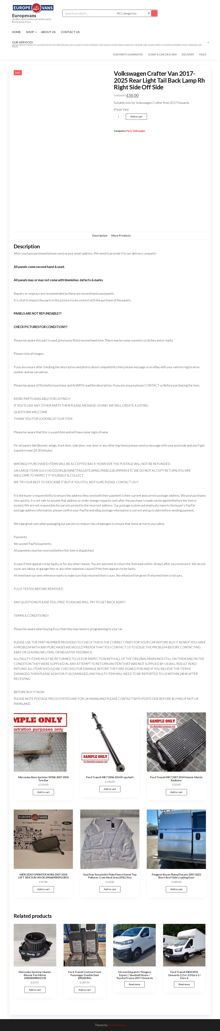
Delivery (188, 54)
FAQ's (202, 54)
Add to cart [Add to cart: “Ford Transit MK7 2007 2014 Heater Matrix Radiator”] (176, 792)
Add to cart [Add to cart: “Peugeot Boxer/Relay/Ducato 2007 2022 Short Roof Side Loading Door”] (176, 889)
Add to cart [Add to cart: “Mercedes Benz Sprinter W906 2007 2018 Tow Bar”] (43, 792)
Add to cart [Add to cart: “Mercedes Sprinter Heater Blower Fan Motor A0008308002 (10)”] (35, 989)
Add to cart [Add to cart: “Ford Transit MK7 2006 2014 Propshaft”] (110, 789)
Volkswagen (139, 131)
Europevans (24, 15)
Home (16, 32)
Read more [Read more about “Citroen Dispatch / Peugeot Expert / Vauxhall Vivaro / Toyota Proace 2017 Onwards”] (134, 984)
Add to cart (136, 116)
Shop (30, 32)
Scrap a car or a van (162, 54)
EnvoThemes (116, 1025)
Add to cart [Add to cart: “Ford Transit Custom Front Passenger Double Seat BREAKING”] (85, 989)
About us (48, 32)
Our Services (109, 44)
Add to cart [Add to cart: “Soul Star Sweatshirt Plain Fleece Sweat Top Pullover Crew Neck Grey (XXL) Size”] (110, 889)
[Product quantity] (119, 116)
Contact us (70, 32)
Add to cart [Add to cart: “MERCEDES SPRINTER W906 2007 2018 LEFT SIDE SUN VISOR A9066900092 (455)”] (43, 889)
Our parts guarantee (128, 54)
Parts (129, 131)
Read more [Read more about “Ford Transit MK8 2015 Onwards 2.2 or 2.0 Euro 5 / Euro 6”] (184, 984)
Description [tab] (99, 235)
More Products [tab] (121, 235)
